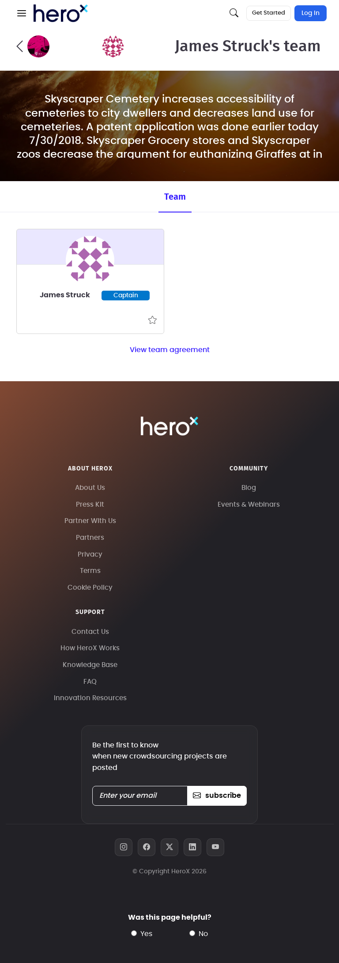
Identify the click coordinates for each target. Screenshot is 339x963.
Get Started (268, 13)
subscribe (217, 796)
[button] (21, 13)
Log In (310, 13)
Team (175, 197)
